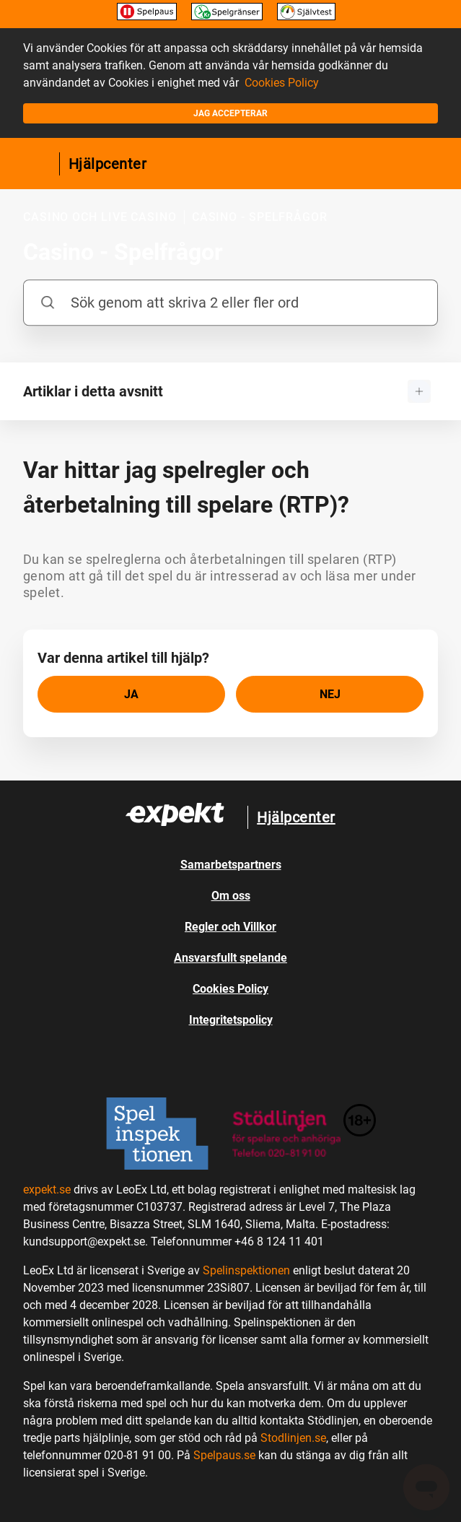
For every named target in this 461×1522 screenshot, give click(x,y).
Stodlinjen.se (293, 1438)
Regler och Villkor (230, 927)
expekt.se (47, 1189)
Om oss (230, 896)
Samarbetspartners (230, 864)
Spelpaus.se (224, 1455)
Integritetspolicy (231, 1020)
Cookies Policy (282, 83)
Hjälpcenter (108, 164)
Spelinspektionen (246, 1270)
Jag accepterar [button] (230, 113)
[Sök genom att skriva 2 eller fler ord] (230, 302)
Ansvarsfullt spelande (230, 958)
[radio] (131, 694)
